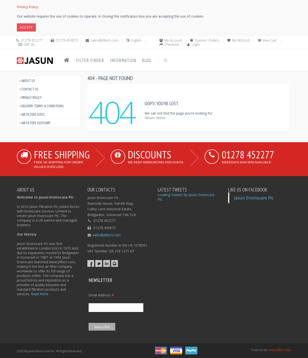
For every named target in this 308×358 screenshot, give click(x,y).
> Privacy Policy (30, 97)
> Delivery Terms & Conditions (41, 106)
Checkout (171, 44)
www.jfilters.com (280, 350)
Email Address (101, 295)
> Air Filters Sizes (32, 114)
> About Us (27, 80)
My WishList (241, 40)
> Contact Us (28, 89)
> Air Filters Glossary (35, 123)
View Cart (269, 40)
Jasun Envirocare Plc (254, 198)
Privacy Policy (27, 7)
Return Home (155, 117)
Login (196, 44)
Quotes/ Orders (207, 40)
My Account (173, 40)
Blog (146, 60)
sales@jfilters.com (104, 40)
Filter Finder (90, 60)
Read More (39, 294)
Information (123, 60)
